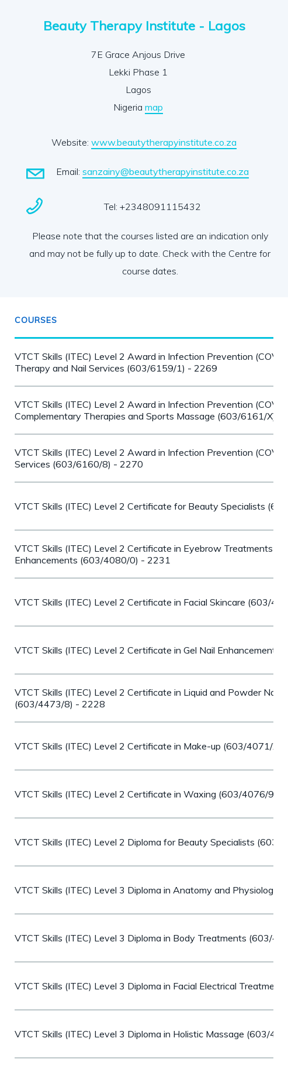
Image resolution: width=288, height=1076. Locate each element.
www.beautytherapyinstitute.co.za (164, 142)
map (154, 107)
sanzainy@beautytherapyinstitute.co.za (165, 171)
